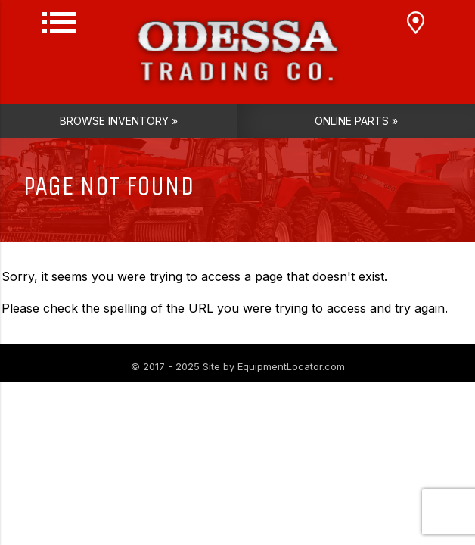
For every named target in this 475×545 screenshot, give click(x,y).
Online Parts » (356, 120)
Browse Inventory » (119, 120)
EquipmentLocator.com (291, 366)
